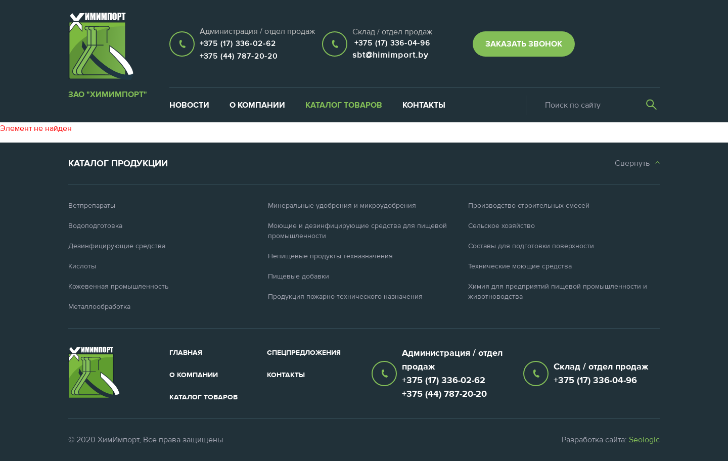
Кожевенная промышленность (118, 286)
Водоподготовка (95, 226)
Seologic (644, 440)
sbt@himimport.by (390, 55)
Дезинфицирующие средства (116, 246)
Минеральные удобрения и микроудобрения (342, 205)
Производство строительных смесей (528, 205)
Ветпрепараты (91, 205)
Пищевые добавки (298, 276)
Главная (185, 352)
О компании (257, 105)
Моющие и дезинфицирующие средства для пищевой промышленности (357, 231)
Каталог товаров (343, 105)
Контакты (423, 105)
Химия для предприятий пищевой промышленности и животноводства (557, 291)
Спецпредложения (304, 352)
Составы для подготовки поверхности (531, 246)
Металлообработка (99, 306)
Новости (189, 105)
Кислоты (82, 266)
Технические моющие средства (520, 266)
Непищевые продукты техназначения (330, 256)
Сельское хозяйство (501, 226)
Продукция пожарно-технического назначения (345, 296)
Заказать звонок (523, 44)
